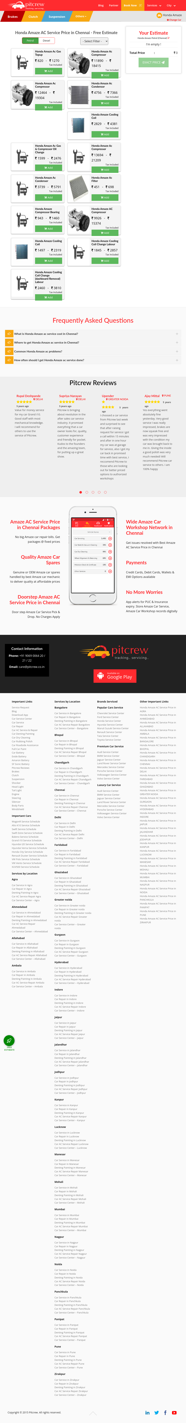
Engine (15, 794)
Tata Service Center (107, 736)
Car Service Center (22, 718)
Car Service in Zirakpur (66, 1379)
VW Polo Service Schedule (26, 859)
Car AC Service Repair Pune (69, 1363)
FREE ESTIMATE (9, 1048)
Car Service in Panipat (66, 1325)
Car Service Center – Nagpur (69, 1257)
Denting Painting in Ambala (27, 978)
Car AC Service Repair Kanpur (70, 1116)
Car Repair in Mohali (65, 1191)
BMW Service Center (108, 755)
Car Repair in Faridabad (67, 854)
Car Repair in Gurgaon (66, 944)
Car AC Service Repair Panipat (70, 1336)
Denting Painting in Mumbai (69, 1222)
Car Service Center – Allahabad (28, 958)
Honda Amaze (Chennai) (153, 38)
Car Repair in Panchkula (67, 1301)
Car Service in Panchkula (67, 1297)
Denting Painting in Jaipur (68, 1030)
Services (154, 5)
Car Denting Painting (23, 733)
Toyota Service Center (109, 739)
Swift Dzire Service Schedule (27, 833)
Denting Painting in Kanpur (69, 1112)
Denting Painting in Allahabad (28, 951)
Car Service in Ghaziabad (68, 878)
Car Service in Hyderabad (68, 968)
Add (48, 71)
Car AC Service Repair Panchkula (72, 1308)
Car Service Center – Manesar (70, 1175)
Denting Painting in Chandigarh (71, 775)
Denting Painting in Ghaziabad (71, 885)
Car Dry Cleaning (21, 737)
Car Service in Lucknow (67, 1132)
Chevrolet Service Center (110, 713)
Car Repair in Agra (22, 888)
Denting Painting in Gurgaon (70, 948)
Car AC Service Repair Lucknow (71, 1144)
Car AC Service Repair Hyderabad (72, 979)
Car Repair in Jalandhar (67, 1054)
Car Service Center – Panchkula (71, 1312)
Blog (101, 5)
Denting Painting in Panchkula (70, 1305)
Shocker (16, 783)
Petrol (30, 40)
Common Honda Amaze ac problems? (38, 351)
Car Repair (17, 726)
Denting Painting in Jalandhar (70, 1057)
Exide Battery (19, 756)
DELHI (39, 399)
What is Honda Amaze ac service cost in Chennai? (46, 333)
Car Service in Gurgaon (67, 940)
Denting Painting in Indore (68, 1003)
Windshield (18, 809)
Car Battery (18, 752)
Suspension (18, 779)
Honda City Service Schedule (27, 851)
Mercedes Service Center (110, 767)
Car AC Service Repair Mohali (70, 1199)
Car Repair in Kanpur (65, 1109)
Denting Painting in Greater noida (72, 913)
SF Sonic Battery (20, 764)
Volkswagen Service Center (112, 774)
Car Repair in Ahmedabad (26, 916)
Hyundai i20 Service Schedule (28, 844)
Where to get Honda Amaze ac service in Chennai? (46, 342)
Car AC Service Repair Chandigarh (72, 779)
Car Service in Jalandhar (67, 1050)
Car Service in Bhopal (66, 740)
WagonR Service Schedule (26, 821)
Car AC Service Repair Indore (70, 1006)
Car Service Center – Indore (69, 1010)
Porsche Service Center (109, 771)
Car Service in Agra (22, 885)
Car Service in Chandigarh (68, 768)
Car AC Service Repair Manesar (71, 1171)
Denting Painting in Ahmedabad (29, 920)
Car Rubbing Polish (22, 741)
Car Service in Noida (65, 1270)
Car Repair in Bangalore (67, 717)
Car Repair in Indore (65, 999)
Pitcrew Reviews (92, 383)
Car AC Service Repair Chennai (71, 807)
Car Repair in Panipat (66, 1328)
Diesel (46, 40)
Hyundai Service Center (110, 724)
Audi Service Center (108, 752)
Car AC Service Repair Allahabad (29, 955)
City (171, 5)
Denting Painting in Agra (25, 892)
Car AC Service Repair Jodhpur (70, 1089)
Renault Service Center (109, 732)
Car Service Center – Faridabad (71, 865)
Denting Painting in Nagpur (69, 1250)
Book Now (133, 5)
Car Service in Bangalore (67, 713)
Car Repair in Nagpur (66, 1246)
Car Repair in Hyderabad (67, 971)
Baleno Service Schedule (25, 836)
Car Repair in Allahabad (25, 947)
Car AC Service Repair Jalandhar (71, 1061)
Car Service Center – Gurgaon (70, 955)
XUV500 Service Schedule (25, 866)
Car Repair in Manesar (66, 1164)
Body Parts (18, 805)
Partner (113, 5)
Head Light (18, 786)
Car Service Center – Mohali (69, 1202)
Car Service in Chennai (66, 795)
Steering (16, 798)
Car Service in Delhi (65, 823)
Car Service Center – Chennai (70, 810)
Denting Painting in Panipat (69, 1332)
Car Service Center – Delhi (68, 838)
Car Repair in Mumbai (66, 1218)
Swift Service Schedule (24, 829)
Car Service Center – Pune (68, 1367)
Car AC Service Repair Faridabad (72, 861)
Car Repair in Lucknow (66, 1136)
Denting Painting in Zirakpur (69, 1387)
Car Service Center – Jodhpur (70, 1093)
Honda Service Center (109, 720)
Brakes (15, 771)
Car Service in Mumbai (66, 1215)
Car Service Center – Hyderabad (71, 983)
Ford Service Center (108, 717)
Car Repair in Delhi (64, 826)
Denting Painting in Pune (68, 1360)
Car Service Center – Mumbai (70, 1230)
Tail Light (17, 790)
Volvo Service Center (108, 778)
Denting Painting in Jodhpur (69, 1085)
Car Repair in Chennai (66, 799)
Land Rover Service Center (111, 763)
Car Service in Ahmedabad (26, 912)
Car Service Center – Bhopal (69, 755)
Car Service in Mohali (65, 1187)
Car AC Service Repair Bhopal (70, 752)
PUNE (167, 395)
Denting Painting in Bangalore (70, 720)
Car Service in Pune (65, 1352)
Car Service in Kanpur (66, 1105)
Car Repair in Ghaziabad (67, 881)
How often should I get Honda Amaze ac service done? (49, 360)
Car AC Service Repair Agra (26, 896)
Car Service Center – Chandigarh (72, 783)
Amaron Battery (20, 760)
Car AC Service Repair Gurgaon (71, 951)
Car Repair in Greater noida (69, 909)
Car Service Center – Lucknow (70, 1147)
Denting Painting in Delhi (68, 830)
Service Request (20, 707)
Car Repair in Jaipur (65, 1026)
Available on (114, 676)
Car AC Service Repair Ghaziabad (72, 889)
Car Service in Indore (65, 995)
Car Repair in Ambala (23, 975)
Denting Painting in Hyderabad (71, 975)
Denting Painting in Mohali (69, 1195)
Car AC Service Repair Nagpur (70, 1253)
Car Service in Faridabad (67, 850)
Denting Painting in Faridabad (70, 858)
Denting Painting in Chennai (69, 803)
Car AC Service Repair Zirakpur (71, 1391)
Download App (20, 714)
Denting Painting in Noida (68, 1277)
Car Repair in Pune (64, 1356)
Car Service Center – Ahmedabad (30, 931)
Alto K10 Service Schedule (26, 825)
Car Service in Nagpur (66, 1242)
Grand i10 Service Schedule (27, 840)
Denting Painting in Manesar (70, 1167)
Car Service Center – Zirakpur (70, 1395)
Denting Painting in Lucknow (70, 1140)
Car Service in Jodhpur (66, 1077)
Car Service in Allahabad (25, 943)
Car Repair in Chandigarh (68, 772)
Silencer (16, 801)
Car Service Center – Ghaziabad (71, 893)
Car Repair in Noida (65, 1273)
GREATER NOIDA (118, 399)
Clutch (15, 775)
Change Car (174, 19)
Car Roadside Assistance (25, 745)
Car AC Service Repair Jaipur (69, 1034)
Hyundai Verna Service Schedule (29, 848)
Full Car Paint (19, 749)
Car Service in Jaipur (65, 1022)
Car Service (18, 722)
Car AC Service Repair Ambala (28, 982)
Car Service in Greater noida (69, 905)
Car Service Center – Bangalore (71, 728)
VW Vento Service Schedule (27, 863)
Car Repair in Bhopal (65, 744)
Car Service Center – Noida (69, 1285)
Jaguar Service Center (109, 759)
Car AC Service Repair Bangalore (72, 724)
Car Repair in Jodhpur (66, 1081)
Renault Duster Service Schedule (29, 855)
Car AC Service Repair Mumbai (71, 1226)
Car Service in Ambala (24, 971)
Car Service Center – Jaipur (69, 1038)
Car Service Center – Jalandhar (71, 1065)
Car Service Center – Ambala (27, 986)
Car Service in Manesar (67, 1160)
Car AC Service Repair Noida (69, 1281)
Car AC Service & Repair (25, 730)
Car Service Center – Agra (25, 900)
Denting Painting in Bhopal (69, 748)
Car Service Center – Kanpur (69, 1120)
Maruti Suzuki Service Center (113, 728)
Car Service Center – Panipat (70, 1340)
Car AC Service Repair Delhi (69, 834)
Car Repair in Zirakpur (66, 1383)
